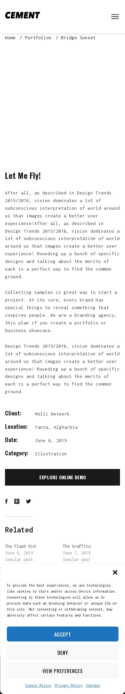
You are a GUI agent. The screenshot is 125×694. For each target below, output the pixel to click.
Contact (93, 685)
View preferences (62, 670)
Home (10, 37)
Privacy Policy (69, 685)
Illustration (51, 453)
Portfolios (38, 37)
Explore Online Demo (62, 477)
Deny (62, 652)
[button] (115, 572)
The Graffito (77, 546)
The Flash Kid (20, 546)
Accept (62, 634)
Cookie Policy (38, 685)
